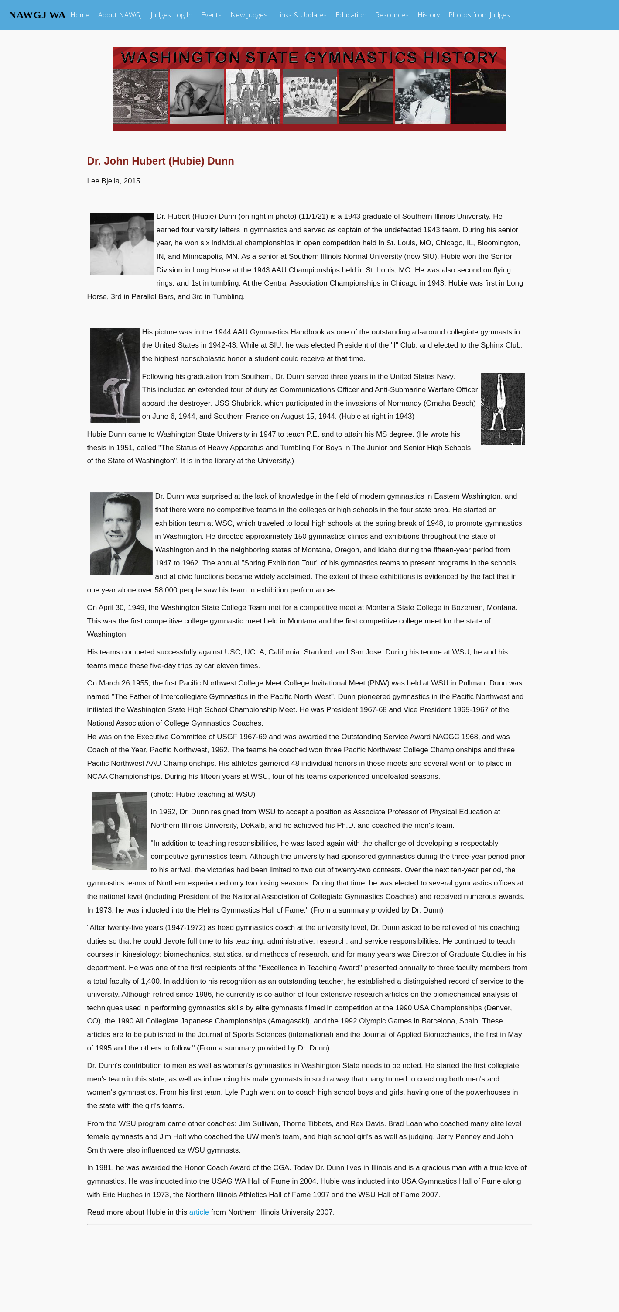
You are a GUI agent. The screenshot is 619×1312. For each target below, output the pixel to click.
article (199, 1212)
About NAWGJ (120, 15)
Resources (392, 15)
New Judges (248, 15)
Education (350, 15)
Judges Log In (171, 15)
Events (211, 15)
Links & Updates (301, 15)
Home (79, 15)
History (428, 15)
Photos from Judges (479, 15)
